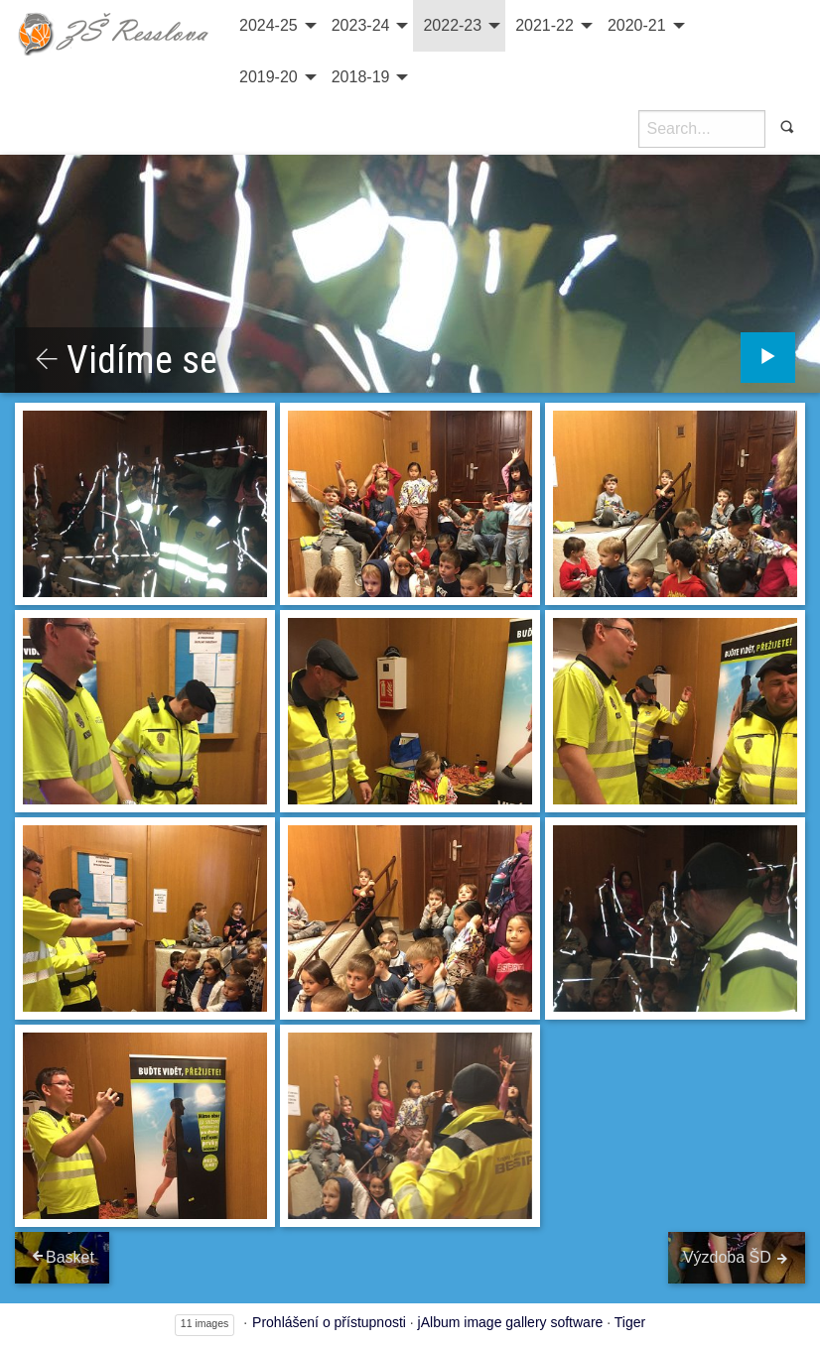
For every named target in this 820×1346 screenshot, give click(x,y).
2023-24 (361, 25)
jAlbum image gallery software (511, 1322)
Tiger (630, 1322)
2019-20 (268, 76)
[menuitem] (275, 26)
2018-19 (361, 76)
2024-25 (268, 25)
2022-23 (452, 25)
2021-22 (544, 25)
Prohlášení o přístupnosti (329, 1322)
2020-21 (637, 25)
